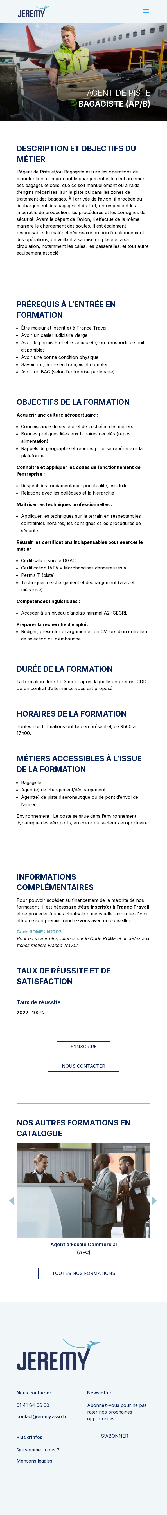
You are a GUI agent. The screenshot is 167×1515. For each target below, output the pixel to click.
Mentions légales (34, 1461)
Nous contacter (83, 1066)
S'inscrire (84, 1046)
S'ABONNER (114, 1436)
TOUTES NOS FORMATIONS (83, 1273)
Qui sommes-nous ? (38, 1449)
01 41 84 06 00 (33, 1405)
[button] (12, 1201)
